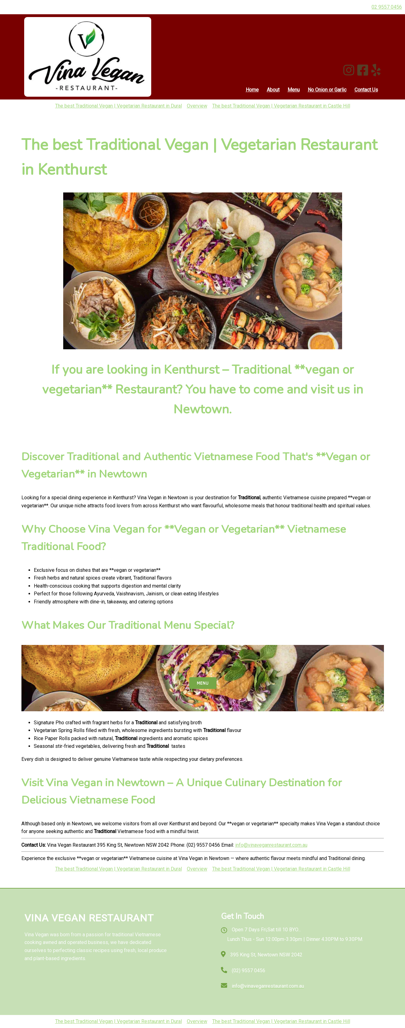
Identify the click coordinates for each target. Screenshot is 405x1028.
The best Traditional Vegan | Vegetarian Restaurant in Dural (118, 106)
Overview (197, 106)
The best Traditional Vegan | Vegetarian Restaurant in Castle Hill (281, 106)
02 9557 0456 (387, 7)
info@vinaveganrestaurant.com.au (271, 845)
